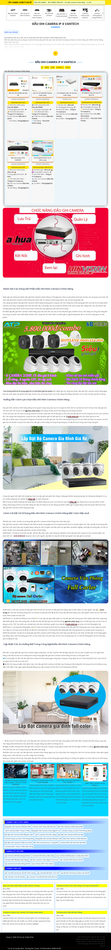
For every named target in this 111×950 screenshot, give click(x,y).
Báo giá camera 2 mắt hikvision (75, 839)
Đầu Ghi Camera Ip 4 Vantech (55, 24)
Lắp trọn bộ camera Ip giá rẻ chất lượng (20, 873)
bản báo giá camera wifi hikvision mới (19, 835)
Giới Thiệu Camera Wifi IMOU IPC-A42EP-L (69, 781)
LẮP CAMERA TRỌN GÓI (55, 2)
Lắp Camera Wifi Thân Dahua (43, 864)
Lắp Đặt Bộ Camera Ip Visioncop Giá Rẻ (75, 873)
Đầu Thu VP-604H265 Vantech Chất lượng (42, 94)
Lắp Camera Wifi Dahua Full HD (71, 860)
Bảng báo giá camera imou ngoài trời (46, 831)
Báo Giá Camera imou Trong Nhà (45, 843)
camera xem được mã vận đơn (44, 827)
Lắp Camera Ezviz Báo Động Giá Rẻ (17, 864)
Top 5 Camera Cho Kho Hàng (45, 835)
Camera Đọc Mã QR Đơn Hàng (69, 912)
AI (42, 67)
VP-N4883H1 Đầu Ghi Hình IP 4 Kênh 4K (91, 94)
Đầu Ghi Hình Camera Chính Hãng (17, 71)
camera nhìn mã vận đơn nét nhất (73, 843)
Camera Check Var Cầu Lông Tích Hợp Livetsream (78, 885)
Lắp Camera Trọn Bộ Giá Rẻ (15, 877)
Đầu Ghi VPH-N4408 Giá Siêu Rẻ (18, 94)
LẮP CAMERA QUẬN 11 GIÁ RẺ (19, 2)
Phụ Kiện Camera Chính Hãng (75, 2)
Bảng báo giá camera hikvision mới (18, 827)
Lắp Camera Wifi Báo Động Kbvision (18, 856)
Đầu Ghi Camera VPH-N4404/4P (18, 159)
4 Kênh (68, 67)
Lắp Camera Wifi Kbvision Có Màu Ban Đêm (72, 856)
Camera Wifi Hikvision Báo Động (16, 860)
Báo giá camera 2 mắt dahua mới (70, 827)
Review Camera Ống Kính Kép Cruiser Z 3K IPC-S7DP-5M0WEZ (15, 782)
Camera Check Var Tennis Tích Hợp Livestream (23, 912)
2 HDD (52, 67)
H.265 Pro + (60, 67)
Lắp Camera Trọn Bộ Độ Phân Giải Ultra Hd (41, 877)
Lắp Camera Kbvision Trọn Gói (48, 873)
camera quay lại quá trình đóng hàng (76, 831)
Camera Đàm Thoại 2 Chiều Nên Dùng (19, 846)
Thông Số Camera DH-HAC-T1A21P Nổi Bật (42, 781)
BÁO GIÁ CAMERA (40, 2)
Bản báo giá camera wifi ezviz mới (70, 835)
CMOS (47, 67)
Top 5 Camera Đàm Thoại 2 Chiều (17, 831)
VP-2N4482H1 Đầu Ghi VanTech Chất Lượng (67, 94)
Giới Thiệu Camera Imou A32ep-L (95, 784)
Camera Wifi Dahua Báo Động (44, 856)
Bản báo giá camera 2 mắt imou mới (18, 843)
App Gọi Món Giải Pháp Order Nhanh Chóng (21, 885)
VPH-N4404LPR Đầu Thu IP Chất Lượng (42, 159)
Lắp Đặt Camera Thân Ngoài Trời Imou (44, 860)
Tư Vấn (89, 2)
